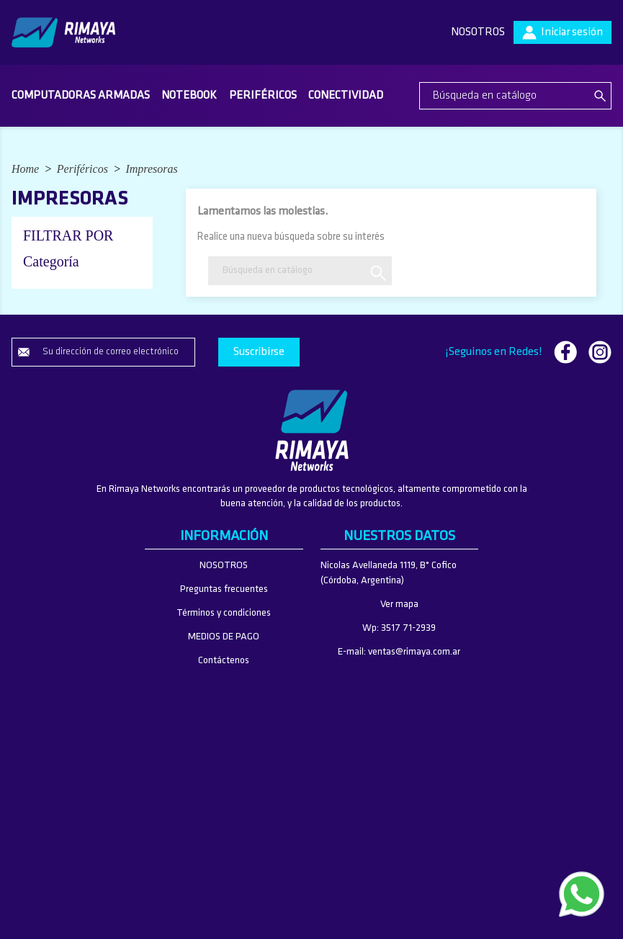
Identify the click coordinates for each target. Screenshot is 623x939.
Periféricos (263, 96)
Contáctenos (223, 660)
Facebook (565, 352)
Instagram (599, 352)
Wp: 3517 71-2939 (399, 628)
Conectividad (345, 96)
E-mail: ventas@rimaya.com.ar (399, 652)
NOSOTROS (478, 32)
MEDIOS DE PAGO (223, 637)
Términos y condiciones (223, 613)
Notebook (189, 96)
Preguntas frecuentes (224, 589)
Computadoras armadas (81, 96)
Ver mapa (399, 604)
